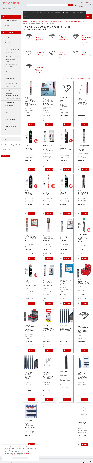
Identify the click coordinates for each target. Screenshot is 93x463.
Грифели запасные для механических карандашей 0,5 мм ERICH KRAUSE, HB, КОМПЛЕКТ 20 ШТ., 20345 (83, 279)
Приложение (53, 12)
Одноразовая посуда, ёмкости (10, 37)
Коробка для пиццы (10, 101)
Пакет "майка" (9, 119)
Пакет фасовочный (10, 105)
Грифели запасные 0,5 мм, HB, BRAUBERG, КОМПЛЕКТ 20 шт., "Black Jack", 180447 (65, 189)
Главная (28, 12)
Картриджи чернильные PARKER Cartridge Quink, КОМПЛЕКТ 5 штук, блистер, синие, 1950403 (48, 371)
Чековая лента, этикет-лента (11, 66)
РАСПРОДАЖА (9, 25)
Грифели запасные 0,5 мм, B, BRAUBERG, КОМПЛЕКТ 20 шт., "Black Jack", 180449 (65, 144)
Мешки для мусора (10, 41)
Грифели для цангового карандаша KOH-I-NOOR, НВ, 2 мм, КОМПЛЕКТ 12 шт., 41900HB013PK (83, 97)
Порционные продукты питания (11, 32)
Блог (82, 12)
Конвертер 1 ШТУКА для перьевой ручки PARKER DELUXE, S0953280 (83, 419)
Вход (82, 2)
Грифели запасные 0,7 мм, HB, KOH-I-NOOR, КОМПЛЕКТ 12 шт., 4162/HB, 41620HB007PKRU (48, 278)
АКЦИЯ (7, 21)
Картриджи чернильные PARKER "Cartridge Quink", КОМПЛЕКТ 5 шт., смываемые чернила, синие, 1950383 (83, 325)
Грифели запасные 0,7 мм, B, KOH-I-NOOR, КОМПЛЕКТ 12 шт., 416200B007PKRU (65, 233)
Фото (44, 12)
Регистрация (88, 2)
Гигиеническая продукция (12, 45)
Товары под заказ (9, 28)
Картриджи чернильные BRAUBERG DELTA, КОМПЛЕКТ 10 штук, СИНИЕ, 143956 (48, 324)
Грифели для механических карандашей (64, 50)
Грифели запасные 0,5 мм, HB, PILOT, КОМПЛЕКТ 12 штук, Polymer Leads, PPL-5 (30, 233)
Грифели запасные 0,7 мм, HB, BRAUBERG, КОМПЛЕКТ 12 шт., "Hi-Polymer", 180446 (83, 234)
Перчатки (7, 86)
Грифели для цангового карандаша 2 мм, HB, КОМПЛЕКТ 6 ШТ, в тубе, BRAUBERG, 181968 (48, 97)
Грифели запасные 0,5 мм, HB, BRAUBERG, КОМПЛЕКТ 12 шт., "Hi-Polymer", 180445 (48, 189)
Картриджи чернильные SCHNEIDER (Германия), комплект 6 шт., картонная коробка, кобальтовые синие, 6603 (66, 373)
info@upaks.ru (82, 6)
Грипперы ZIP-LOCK (10, 122)
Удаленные (8, 112)
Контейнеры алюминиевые (12, 94)
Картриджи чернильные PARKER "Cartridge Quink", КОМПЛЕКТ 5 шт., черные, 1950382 (30, 371)
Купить (33, 120)
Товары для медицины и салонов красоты (11, 61)
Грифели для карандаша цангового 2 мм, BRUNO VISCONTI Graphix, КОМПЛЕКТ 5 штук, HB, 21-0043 (30, 97)
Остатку (88, 74)
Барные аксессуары (10, 48)
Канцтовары (53, 17)
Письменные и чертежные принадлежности (72, 17)
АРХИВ (7, 129)
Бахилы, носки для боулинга (10, 56)
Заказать (50, 120)
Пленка (7, 108)
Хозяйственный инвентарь (12, 79)
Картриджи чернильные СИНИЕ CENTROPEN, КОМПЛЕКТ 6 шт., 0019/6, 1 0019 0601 (30, 420)
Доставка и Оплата (65, 12)
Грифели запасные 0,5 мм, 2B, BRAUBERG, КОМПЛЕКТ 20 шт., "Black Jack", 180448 (30, 144)
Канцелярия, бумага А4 (11, 52)
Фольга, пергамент (10, 115)
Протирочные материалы (12, 82)
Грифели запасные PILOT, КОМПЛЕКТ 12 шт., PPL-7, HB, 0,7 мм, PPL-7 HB (65, 278)
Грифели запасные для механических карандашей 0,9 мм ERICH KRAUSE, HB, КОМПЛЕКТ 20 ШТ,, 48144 (30, 325)
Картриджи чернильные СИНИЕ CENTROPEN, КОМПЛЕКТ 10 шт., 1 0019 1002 (83, 371)
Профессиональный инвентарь (10, 75)
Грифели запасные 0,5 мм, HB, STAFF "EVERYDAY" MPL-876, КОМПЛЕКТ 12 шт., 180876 (48, 233)
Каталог (33, 17)
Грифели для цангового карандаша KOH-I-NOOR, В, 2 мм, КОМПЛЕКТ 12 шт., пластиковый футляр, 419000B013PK (65, 98)
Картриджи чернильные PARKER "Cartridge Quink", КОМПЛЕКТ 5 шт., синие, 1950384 (66, 324)
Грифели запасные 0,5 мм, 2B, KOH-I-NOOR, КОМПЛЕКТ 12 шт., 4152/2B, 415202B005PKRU (48, 144)
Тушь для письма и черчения (85, 50)
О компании (36, 12)
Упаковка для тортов (10, 98)
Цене (74, 74)
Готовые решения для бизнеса (11, 17)
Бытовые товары (9, 70)
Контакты (75, 12)
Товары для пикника (10, 125)
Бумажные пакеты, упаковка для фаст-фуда (11, 90)
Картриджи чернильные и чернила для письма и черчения (86, 35)
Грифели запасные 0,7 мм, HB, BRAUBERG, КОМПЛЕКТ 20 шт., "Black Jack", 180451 (30, 278)
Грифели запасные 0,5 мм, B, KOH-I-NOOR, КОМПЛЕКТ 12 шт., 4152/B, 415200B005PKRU (83, 144)
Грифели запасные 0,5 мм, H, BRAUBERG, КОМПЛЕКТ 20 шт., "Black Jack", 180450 (30, 189)
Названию (81, 74)
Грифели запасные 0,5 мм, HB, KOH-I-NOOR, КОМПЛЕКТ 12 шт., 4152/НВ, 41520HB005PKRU (83, 189)
